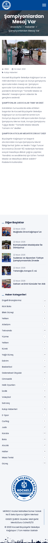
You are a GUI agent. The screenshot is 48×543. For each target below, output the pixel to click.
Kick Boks (6, 306)
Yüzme (5, 336)
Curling (5, 421)
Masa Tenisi (7, 457)
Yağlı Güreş (7, 354)
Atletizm (6, 324)
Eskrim (5, 360)
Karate (5, 433)
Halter (5, 451)
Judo (4, 427)
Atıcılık (5, 445)
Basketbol (7, 366)
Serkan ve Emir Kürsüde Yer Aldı (29, 283)
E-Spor (5, 415)
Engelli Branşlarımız (11, 300)
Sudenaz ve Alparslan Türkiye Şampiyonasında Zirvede (28, 259)
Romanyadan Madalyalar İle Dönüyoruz (27, 246)
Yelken (5, 318)
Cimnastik (7, 378)
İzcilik (4, 391)
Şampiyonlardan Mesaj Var (24, 30)
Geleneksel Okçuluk (12, 372)
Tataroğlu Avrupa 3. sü (25, 271)
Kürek (5, 348)
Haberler (30, 26)
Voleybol (6, 397)
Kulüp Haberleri (9, 409)
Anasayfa (15, 26)
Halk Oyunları (8, 384)
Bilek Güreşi (7, 312)
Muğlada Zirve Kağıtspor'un (27, 232)
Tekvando (7, 330)
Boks (4, 439)
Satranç (6, 403)
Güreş (5, 463)
